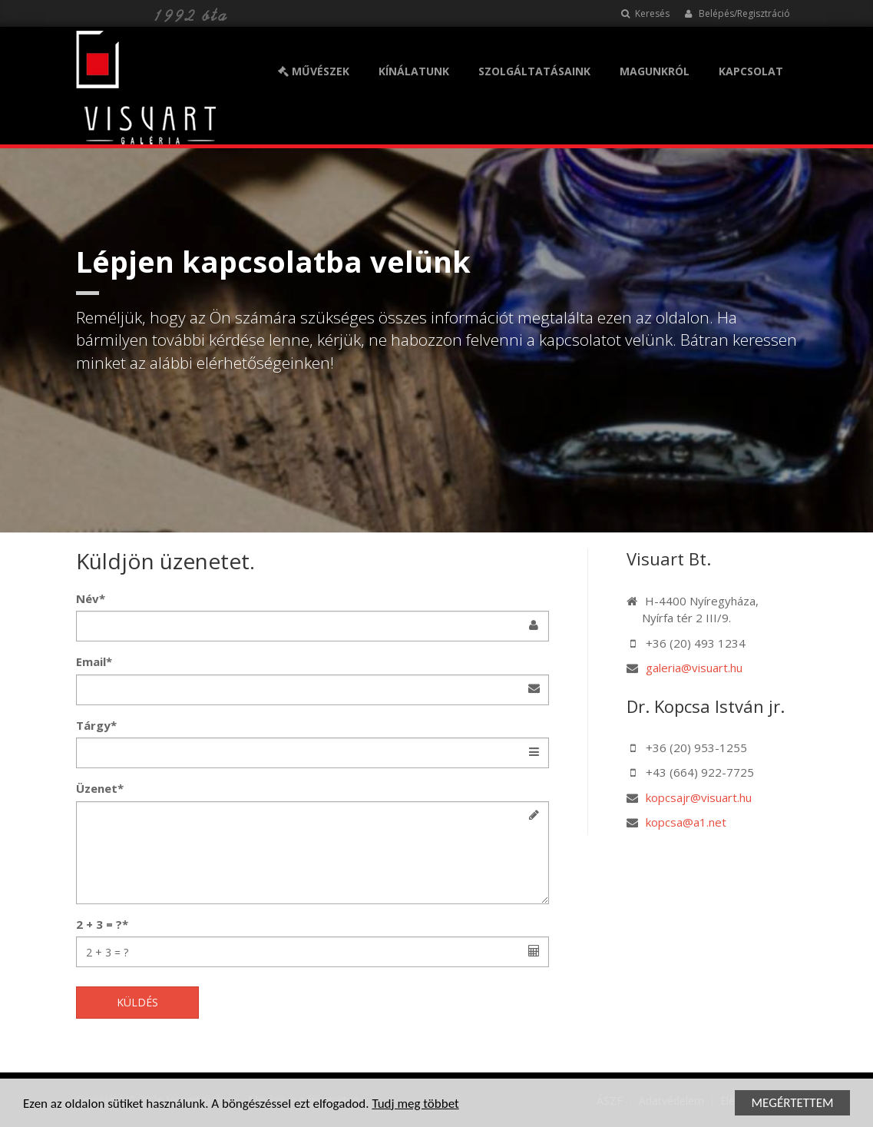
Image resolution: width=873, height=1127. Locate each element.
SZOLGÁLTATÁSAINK (534, 71)
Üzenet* (100, 788)
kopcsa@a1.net (686, 822)
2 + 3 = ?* (102, 924)
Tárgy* (96, 725)
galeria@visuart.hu (694, 667)
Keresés (645, 13)
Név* (90, 598)
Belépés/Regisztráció (737, 13)
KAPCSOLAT (751, 71)
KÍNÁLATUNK (414, 71)
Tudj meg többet (415, 1106)
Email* (94, 661)
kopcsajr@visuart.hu (699, 797)
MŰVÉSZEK (313, 71)
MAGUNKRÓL (654, 71)
